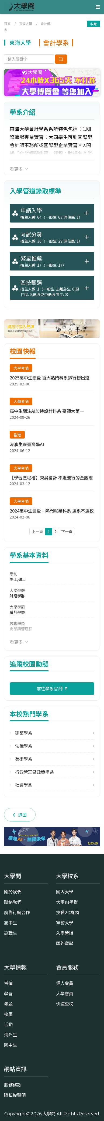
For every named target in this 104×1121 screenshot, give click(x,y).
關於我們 (12, 892)
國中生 (10, 1045)
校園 (8, 1014)
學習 (8, 993)
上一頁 (37, 531)
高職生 (10, 933)
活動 (8, 1024)
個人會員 (64, 983)
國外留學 (64, 943)
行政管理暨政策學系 (34, 772)
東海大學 (25, 23)
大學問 (49, 1113)
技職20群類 (67, 912)
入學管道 (64, 933)
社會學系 (23, 785)
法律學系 (23, 746)
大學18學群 (67, 902)
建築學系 (23, 733)
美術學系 (23, 759)
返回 (20, 814)
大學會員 (64, 993)
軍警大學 (64, 923)
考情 (8, 983)
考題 (8, 1004)
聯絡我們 (12, 902)
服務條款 (12, 1085)
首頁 (7, 23)
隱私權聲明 (15, 1095)
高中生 (10, 923)
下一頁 (66, 531)
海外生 (10, 1035)
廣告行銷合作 (17, 912)
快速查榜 (64, 1004)
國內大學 (64, 892)
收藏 (93, 23)
